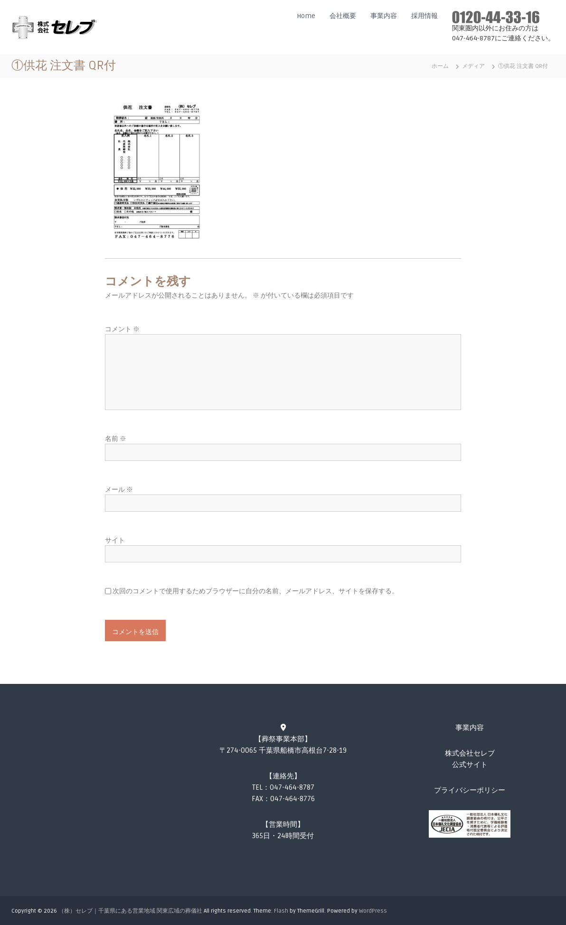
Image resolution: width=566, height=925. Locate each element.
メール (119, 490)
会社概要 (343, 16)
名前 (115, 439)
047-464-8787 (292, 787)
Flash (281, 911)
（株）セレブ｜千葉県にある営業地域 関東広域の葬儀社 (130, 911)
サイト (115, 540)
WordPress (373, 911)
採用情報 (424, 16)
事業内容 (383, 16)
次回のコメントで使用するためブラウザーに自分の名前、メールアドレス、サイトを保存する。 (255, 591)
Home (306, 16)
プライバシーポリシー (469, 790)
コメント (122, 329)
